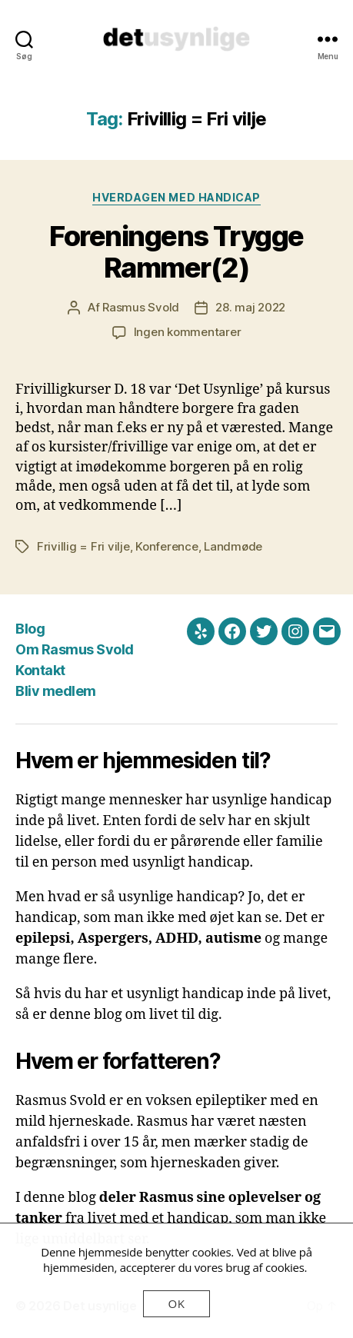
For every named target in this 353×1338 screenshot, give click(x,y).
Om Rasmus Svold (74, 649)
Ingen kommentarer (187, 332)
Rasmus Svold (140, 307)
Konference (166, 546)
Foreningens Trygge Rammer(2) (176, 252)
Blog (30, 629)
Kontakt (40, 670)
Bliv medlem (55, 691)
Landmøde (233, 546)
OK (176, 1303)
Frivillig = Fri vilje (83, 546)
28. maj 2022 (250, 307)
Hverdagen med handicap (176, 197)
